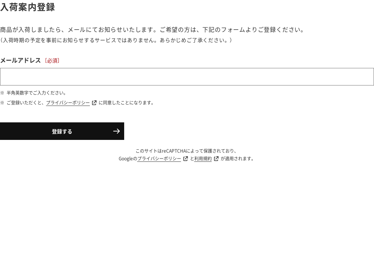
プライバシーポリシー (68, 102)
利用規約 (203, 158)
